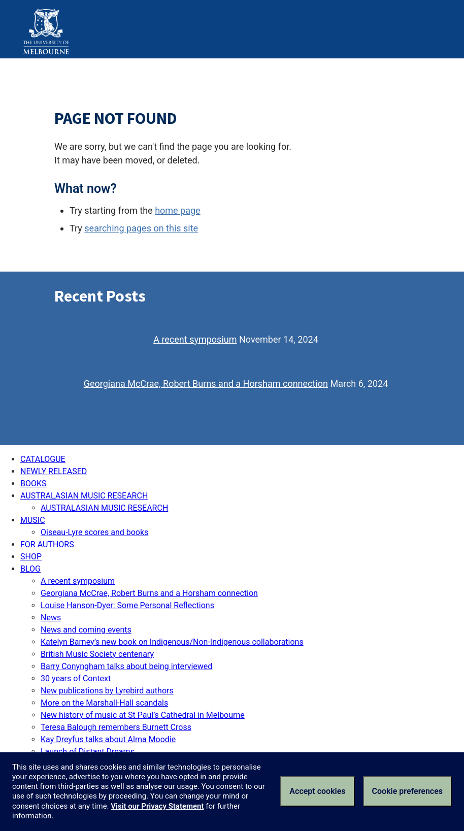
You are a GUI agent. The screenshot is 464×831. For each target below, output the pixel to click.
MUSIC (32, 520)
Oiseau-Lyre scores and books (94, 532)
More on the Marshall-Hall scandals (104, 703)
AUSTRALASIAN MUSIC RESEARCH (84, 496)
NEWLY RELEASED (53, 471)
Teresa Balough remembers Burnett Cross (116, 727)
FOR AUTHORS (47, 544)
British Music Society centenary (97, 654)
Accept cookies (317, 791)
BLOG (30, 569)
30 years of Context (76, 678)
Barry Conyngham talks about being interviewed (126, 666)
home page (178, 210)
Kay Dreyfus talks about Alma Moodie (108, 739)
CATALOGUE (42, 459)
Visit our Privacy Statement (157, 806)
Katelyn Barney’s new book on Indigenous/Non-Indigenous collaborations (172, 642)
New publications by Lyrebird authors (107, 690)
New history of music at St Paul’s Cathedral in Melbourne (143, 715)
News (51, 617)
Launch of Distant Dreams (88, 751)
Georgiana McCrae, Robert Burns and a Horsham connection (206, 383)
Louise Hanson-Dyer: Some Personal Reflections (127, 605)
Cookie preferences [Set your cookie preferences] (407, 791)
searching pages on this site (141, 228)
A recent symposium (195, 339)
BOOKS (33, 483)
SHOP (31, 556)
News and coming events (86, 630)
